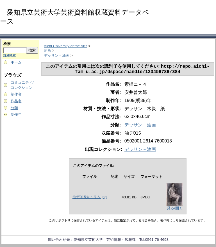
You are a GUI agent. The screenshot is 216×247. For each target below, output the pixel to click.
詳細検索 (9, 55)
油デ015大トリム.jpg (89, 198)
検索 (7, 44)
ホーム (16, 62)
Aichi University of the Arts (65, 46)
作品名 (16, 101)
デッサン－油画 (56, 55)
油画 (47, 50)
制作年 (16, 114)
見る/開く (175, 210)
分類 (14, 108)
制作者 (16, 94)
